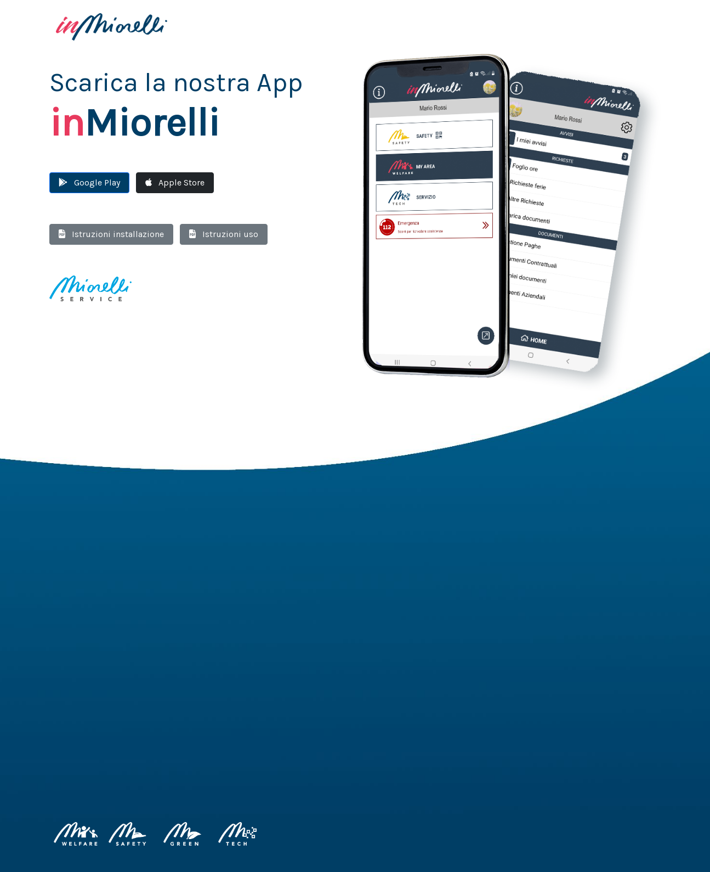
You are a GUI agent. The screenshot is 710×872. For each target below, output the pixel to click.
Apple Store (175, 182)
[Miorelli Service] (90, 287)
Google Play (89, 182)
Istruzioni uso (223, 234)
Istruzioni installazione (111, 234)
